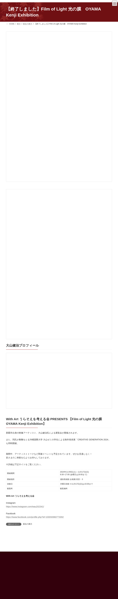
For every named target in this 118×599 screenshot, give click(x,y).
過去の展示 (27, 524)
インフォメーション (71, 586)
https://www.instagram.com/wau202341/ (25, 506)
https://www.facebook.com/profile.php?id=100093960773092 (35, 517)
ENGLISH (67, 592)
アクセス (67, 581)
